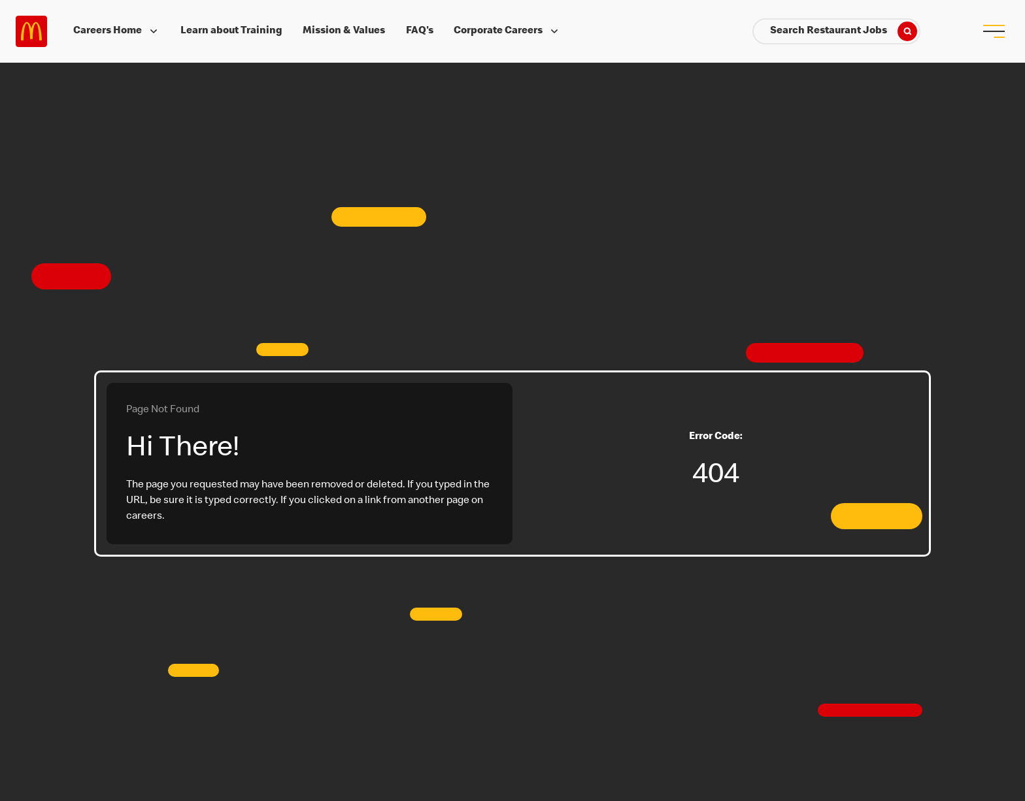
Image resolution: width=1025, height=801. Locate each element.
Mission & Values (344, 31)
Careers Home (116, 31)
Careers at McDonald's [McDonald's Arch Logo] (31, 31)
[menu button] (993, 31)
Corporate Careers (507, 31)
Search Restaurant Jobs (843, 31)
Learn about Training (231, 31)
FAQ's (419, 31)
